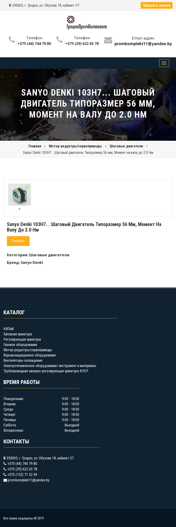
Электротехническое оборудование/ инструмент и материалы (49, 366)
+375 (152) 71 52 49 (22, 474)
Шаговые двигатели (126, 146)
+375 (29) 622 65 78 (82, 43)
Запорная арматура (17, 334)
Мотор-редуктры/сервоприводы (75, 146)
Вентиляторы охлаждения (22, 360)
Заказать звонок (156, 5)
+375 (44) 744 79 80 (34, 43)
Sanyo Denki (32, 262)
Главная (34, 146)
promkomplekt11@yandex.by (29, 480)
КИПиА (8, 329)
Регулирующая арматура (22, 339)
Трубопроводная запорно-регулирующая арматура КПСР (45, 371)
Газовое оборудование (20, 344)
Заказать (18, 241)
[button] (27, 187)
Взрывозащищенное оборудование (29, 355)
